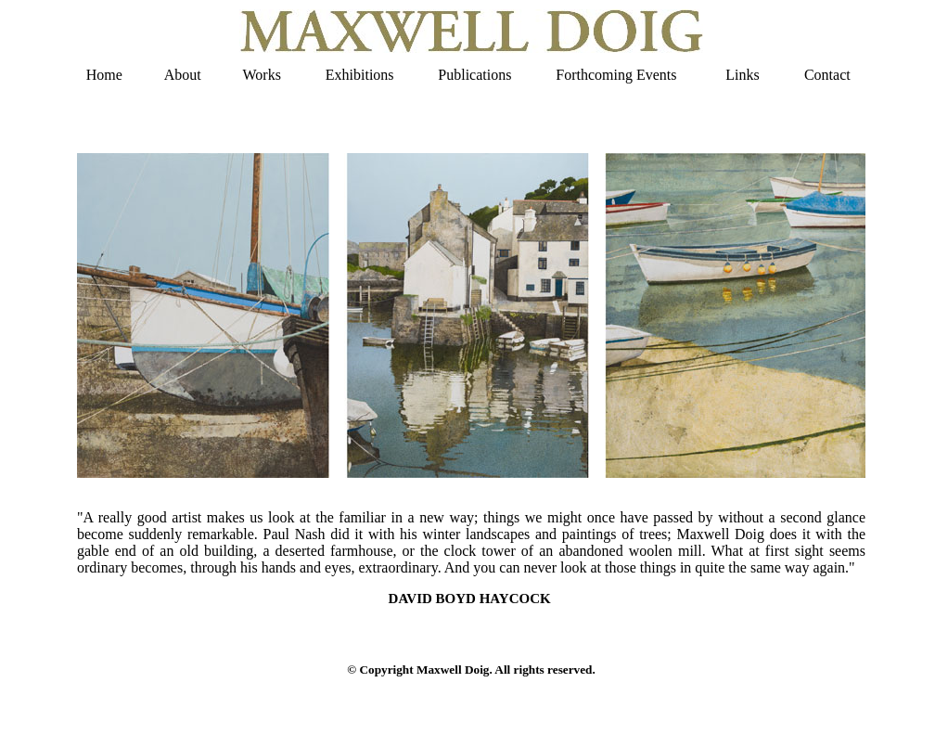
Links (742, 75)
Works (262, 75)
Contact (827, 75)
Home (104, 75)
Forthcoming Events (616, 75)
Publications (474, 75)
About (182, 75)
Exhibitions (360, 75)
